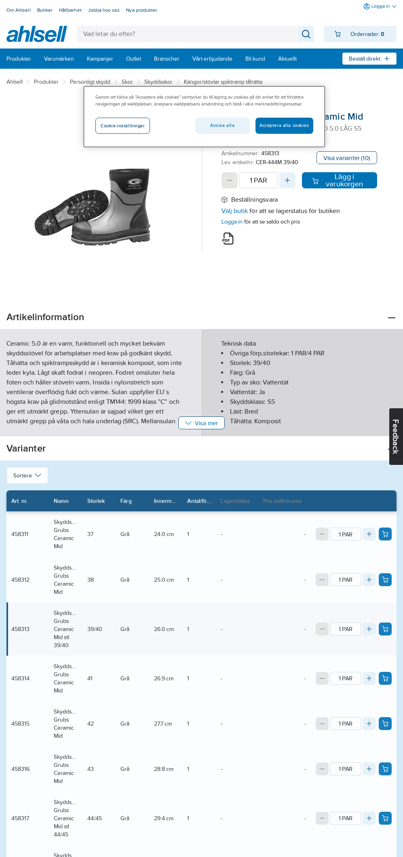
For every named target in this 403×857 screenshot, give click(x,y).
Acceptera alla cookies (284, 125)
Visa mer (201, 423)
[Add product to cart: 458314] (385, 678)
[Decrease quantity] (230, 180)
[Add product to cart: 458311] (385, 534)
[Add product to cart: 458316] (385, 768)
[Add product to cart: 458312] (385, 579)
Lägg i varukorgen (337, 180)
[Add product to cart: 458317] (385, 818)
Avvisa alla (222, 125)
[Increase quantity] (287, 180)
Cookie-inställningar (123, 125)
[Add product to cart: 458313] (385, 629)
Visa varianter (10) (346, 157)
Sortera (27, 475)
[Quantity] (258, 180)
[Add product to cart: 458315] (385, 723)
